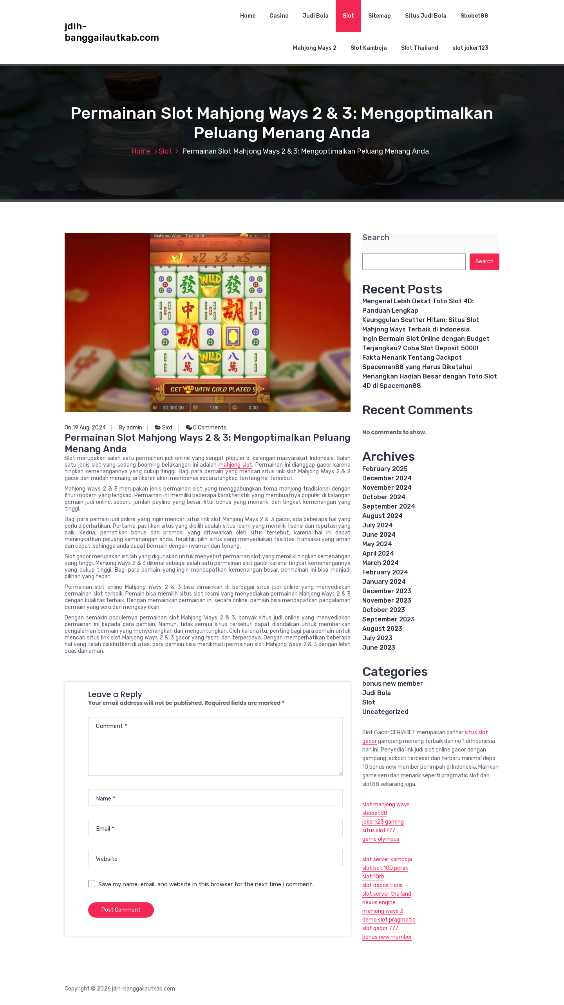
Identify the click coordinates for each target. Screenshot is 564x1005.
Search (375, 237)
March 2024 (380, 563)
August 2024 (382, 516)
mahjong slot (235, 465)
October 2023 (383, 610)
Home (247, 16)
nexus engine (379, 902)
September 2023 (388, 619)
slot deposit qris (382, 885)
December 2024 (387, 478)
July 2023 (377, 638)
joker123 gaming (383, 821)
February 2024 (385, 572)
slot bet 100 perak (385, 868)
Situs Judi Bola (425, 16)
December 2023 (386, 591)
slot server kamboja (387, 859)
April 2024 (378, 553)
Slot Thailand (419, 48)
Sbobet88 (474, 16)
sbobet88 (374, 813)
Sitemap (379, 16)
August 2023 (382, 628)
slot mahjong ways (386, 804)
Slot (348, 16)
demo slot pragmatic (389, 919)
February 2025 (385, 469)
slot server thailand (386, 894)
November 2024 (387, 487)
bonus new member (392, 683)
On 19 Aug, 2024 (85, 427)
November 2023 (386, 600)
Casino (279, 16)
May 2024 (377, 544)
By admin (130, 427)
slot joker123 (470, 48)
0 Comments (206, 427)
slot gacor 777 (380, 928)
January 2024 (384, 581)
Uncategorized (385, 711)
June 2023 (378, 647)
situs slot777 (378, 830)
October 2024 (383, 497)
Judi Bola (316, 16)
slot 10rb (373, 876)
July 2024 (377, 525)
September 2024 (388, 506)
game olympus (381, 839)
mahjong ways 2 (382, 911)
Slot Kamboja (369, 48)
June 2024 (379, 534)
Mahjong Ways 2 (314, 48)
